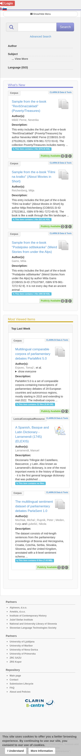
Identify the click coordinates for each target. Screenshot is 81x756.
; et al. (40, 369)
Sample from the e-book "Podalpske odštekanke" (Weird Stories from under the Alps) (34, 247)
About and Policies (20, 691)
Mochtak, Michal (25, 520)
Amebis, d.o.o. (17, 611)
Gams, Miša (19, 261)
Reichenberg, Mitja (23, 190)
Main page (15, 675)
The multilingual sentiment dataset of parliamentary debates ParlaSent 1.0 (34, 506)
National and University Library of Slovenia (33, 623)
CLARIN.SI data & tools (61, 92)
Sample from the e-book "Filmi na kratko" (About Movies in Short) (33, 176)
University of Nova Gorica (24, 649)
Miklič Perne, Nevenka (25, 119)
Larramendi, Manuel (27, 450)
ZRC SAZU (15, 657)
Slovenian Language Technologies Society (33, 627)
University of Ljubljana (22, 641)
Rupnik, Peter (45, 520)
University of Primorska (23, 653)
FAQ (12, 687)
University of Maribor (21, 645)
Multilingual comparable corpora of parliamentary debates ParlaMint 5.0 (32, 353)
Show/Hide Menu (40, 14)
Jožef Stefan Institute (21, 619)
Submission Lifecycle (21, 683)
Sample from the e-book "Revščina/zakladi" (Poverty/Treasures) (29, 106)
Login (6, 3)
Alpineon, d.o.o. (18, 607)
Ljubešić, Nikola (36, 523)
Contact (14, 679)
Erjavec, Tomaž (24, 367)
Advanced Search (40, 36)
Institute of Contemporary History (28, 615)
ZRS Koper (16, 661)
